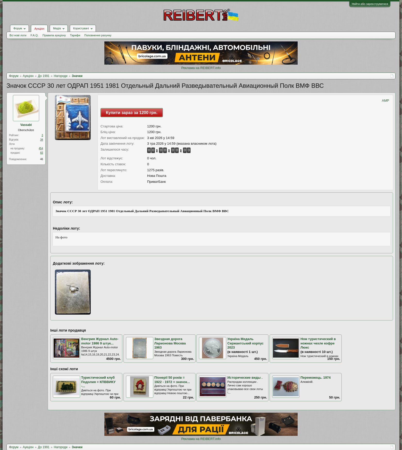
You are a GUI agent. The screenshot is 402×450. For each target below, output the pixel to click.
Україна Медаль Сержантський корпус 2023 (245, 343)
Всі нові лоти (18, 35)
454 (41, 148)
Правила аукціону (54, 35)
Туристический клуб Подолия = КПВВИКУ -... (98, 382)
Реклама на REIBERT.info (201, 68)
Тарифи (75, 35)
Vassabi (26, 125)
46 (41, 159)
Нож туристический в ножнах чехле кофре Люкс (318, 343)
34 (41, 139)
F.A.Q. (34, 35)
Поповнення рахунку (97, 35)
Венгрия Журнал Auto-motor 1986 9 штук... (100, 341)
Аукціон (39, 28)
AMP (385, 100)
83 (41, 152)
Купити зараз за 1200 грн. (131, 112)
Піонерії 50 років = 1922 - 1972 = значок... (172, 380)
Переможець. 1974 (315, 377)
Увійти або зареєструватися (369, 3)
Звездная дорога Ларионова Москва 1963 (170, 343)
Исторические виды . (244, 377)
